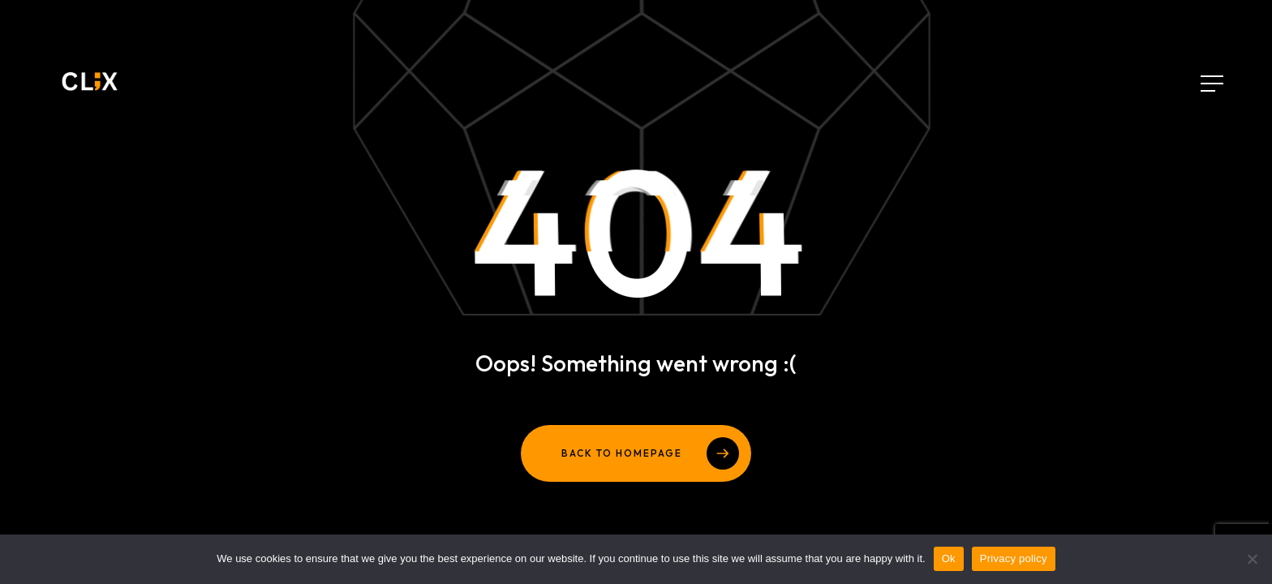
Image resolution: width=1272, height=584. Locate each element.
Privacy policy (1013, 558)
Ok (949, 558)
